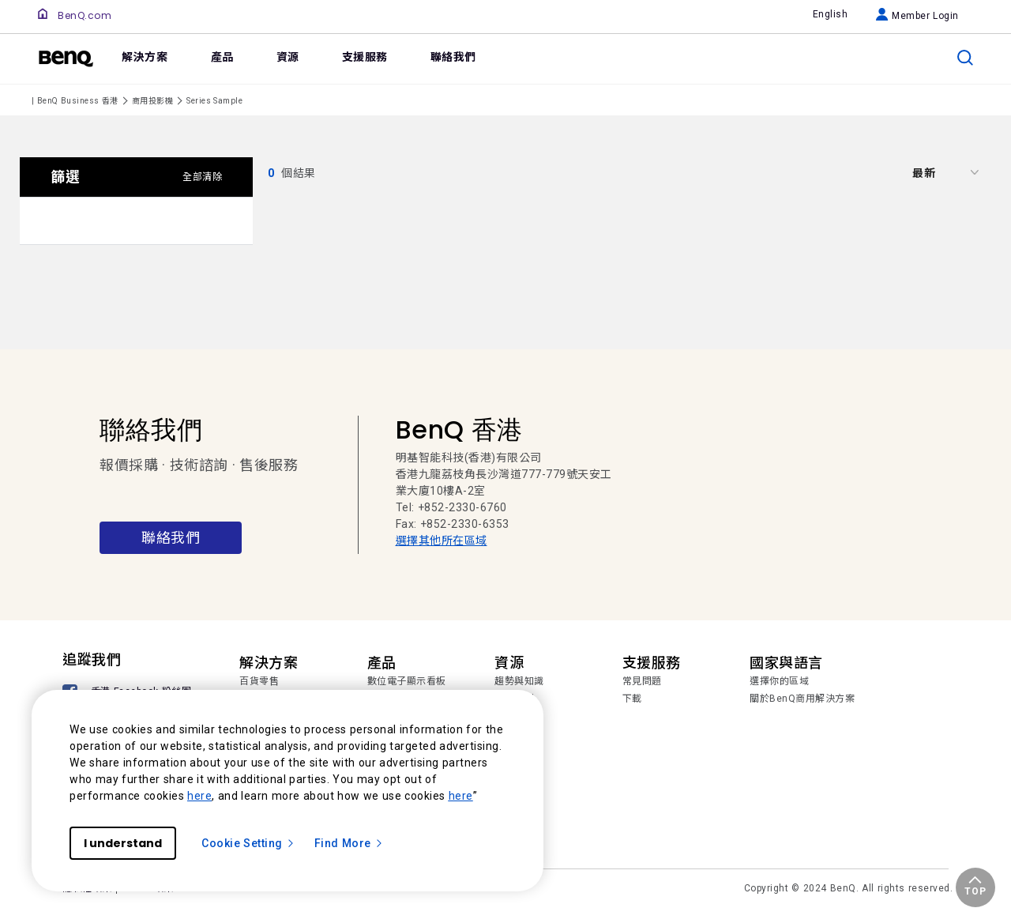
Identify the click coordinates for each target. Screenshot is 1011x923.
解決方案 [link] (144, 57)
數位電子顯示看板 (406, 681)
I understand (123, 843)
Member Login (917, 15)
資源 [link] (287, 57)
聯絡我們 (170, 537)
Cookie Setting (248, 843)
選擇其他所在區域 (441, 540)
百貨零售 (259, 681)
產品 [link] (222, 57)
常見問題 (642, 681)
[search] (965, 58)
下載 (632, 698)
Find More (349, 843)
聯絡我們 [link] (453, 57)
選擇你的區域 (779, 681)
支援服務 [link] (365, 57)
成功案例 (514, 698)
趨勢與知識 (519, 681)
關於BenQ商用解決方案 (802, 698)
